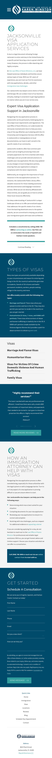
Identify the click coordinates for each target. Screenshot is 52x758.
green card (33, 330)
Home (26, 697)
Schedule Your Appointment (26, 719)
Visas (26, 704)
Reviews (26, 712)
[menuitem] (26, 351)
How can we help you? (15, 642)
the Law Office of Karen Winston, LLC (22, 71)
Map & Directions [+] (26, 753)
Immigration (26, 700)
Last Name (11, 611)
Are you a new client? (14, 634)
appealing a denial (34, 524)
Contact (26, 723)
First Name (11, 603)
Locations (26, 708)
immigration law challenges (17, 86)
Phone (9, 618)
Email (9, 626)
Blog (26, 715)
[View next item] (35, 426)
